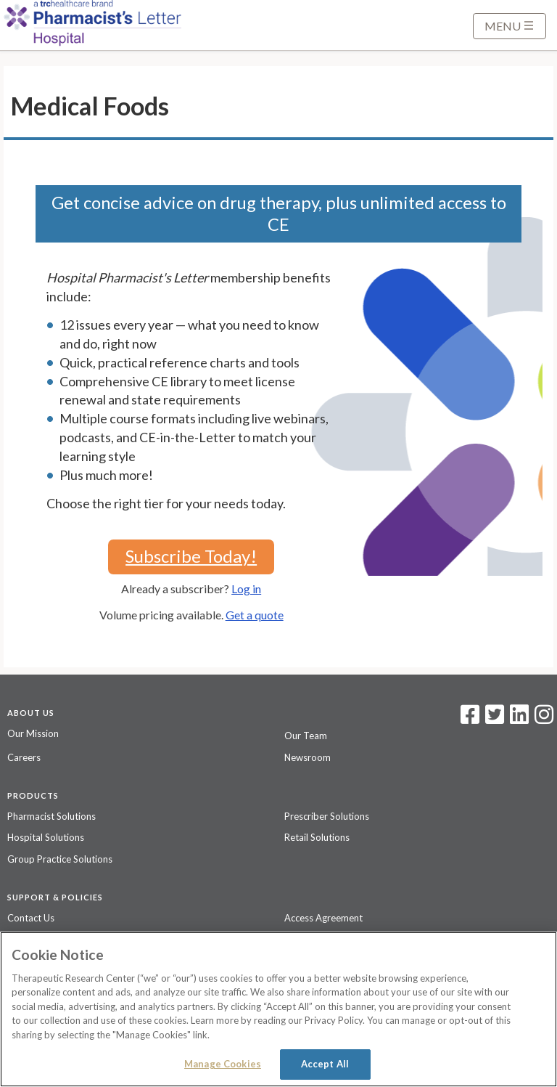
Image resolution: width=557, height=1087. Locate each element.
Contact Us (30, 918)
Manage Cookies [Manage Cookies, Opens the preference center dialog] (222, 1064)
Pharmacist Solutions (51, 816)
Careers (24, 757)
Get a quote (255, 615)
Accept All (325, 1064)
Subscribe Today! (191, 555)
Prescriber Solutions (326, 816)
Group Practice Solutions (59, 859)
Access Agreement (323, 918)
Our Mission (33, 733)
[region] (278, 1009)
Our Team (305, 735)
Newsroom (307, 757)
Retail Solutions (317, 837)
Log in (246, 588)
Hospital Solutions (45, 837)
